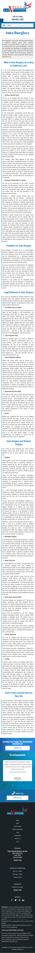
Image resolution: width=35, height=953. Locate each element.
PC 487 (26, 600)
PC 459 (4, 70)
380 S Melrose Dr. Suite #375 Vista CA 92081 (17, 855)
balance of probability (9, 362)
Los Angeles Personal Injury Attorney (17, 772)
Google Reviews (21, 919)
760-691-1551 (17, 19)
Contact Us (17, 748)
